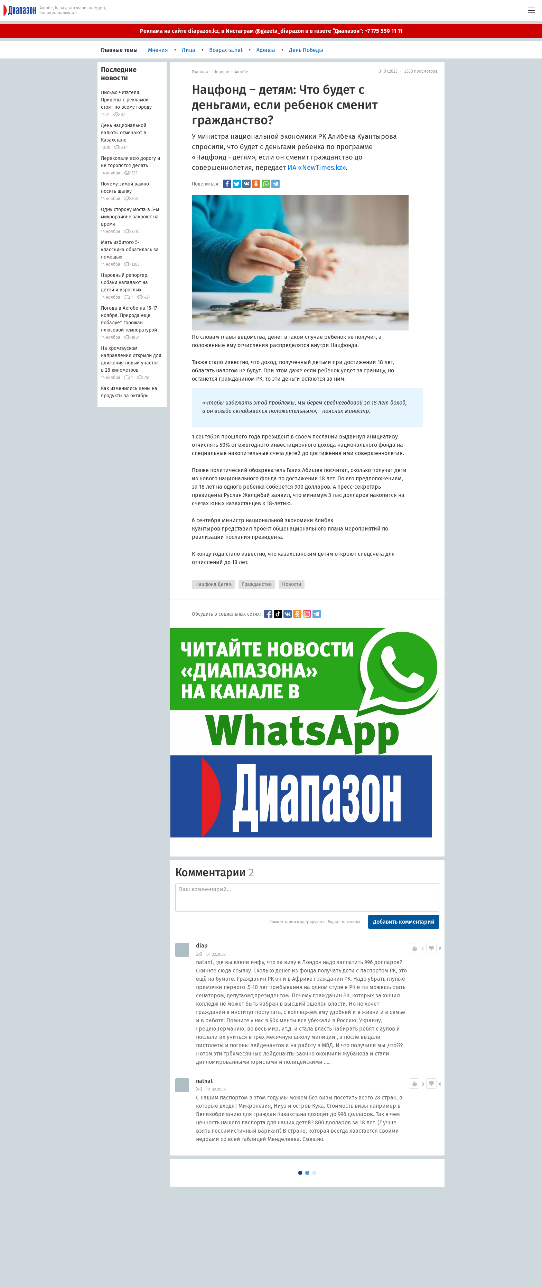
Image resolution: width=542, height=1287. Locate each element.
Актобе (241, 72)
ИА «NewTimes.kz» (317, 167)
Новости (221, 72)
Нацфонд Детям (213, 584)
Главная (200, 72)
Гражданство (257, 584)
